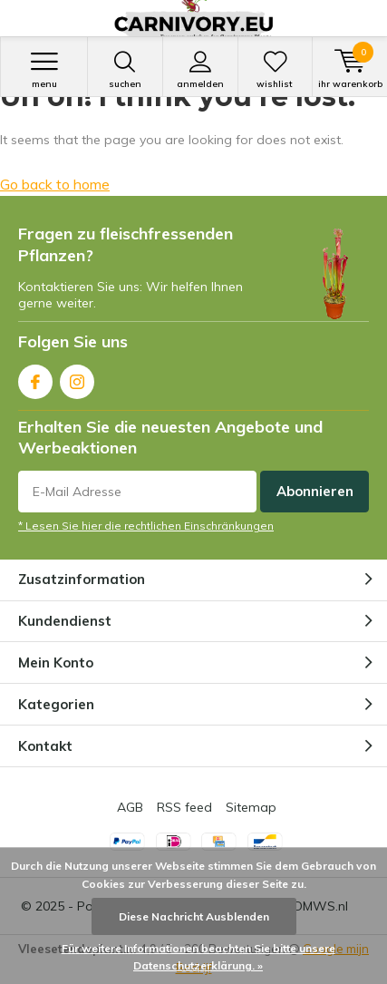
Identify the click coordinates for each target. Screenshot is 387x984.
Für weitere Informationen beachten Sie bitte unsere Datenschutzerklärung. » (198, 957)
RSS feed (184, 807)
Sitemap (251, 807)
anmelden (200, 70)
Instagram (77, 378)
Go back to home (55, 184)
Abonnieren (314, 491)
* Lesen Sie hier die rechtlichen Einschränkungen (146, 525)
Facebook (35, 378)
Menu (44, 70)
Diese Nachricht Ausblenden (194, 916)
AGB (130, 807)
